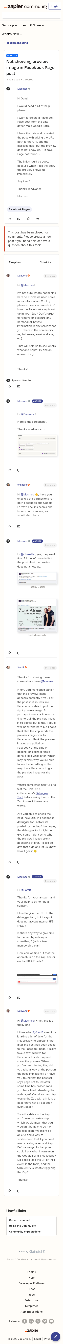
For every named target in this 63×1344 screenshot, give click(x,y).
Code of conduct (19, 1220)
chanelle (22, 484)
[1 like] (18, 380)
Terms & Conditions (17, 1259)
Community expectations (25, 1231)
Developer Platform (32, 1283)
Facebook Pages (19, 209)
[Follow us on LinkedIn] (31, 1321)
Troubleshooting (17, 42)
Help (32, 1277)
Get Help (10, 25)
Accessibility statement (43, 1259)
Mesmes (22, 88)
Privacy (48, 1338)
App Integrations (31, 1311)
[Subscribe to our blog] (37, 1321)
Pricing (31, 1272)
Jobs (31, 1294)
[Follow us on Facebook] (24, 1321)
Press (31, 1289)
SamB (20, 667)
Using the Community (22, 1225)
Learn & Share (33, 25)
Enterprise (31, 1300)
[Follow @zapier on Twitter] (44, 1321)
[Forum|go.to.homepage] (24, 6)
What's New (12, 34)
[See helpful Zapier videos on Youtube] (51, 1321)
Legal (37, 1338)
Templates (31, 1306)
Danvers (22, 275)
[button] (55, 6)
